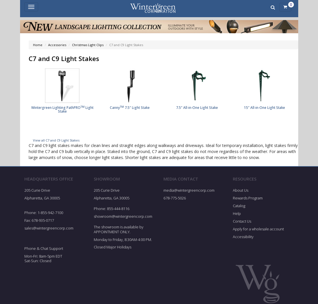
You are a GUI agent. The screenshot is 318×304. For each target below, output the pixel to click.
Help (237, 214)
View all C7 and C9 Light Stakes (56, 141)
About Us (240, 191)
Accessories (57, 45)
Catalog (239, 206)
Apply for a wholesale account (258, 229)
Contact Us (242, 221)
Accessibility (243, 237)
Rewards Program (248, 198)
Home (37, 45)
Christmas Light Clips (88, 45)
